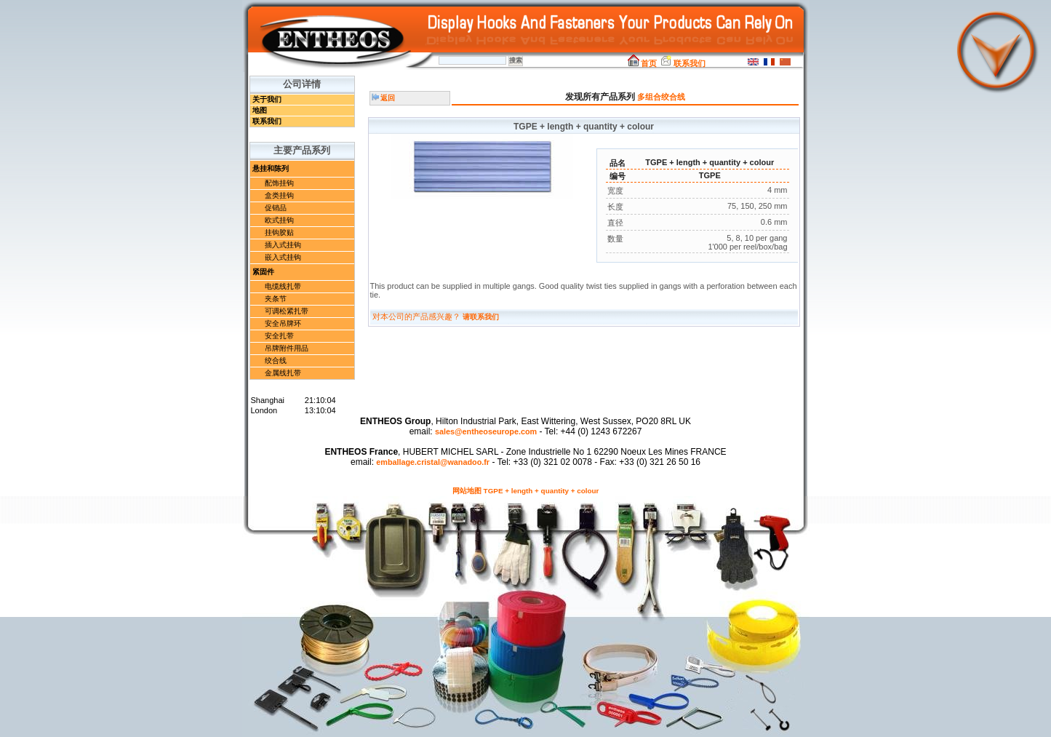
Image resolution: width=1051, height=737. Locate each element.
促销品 (276, 208)
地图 (259, 110)
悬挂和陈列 (270, 168)
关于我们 (266, 99)
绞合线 (276, 360)
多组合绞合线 (661, 96)
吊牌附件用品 (286, 348)
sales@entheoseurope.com (486, 431)
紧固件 (263, 272)
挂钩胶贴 (279, 232)
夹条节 (276, 299)
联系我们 (683, 63)
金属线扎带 (283, 373)
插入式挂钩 (283, 245)
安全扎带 (279, 336)
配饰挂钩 (279, 183)
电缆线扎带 (283, 286)
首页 (643, 63)
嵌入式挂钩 (283, 257)
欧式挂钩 (279, 220)
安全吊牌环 (283, 323)
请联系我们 (481, 317)
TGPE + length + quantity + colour (541, 491)
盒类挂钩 (279, 195)
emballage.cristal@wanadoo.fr (432, 462)
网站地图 (466, 491)
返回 (384, 98)
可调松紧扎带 (286, 311)
